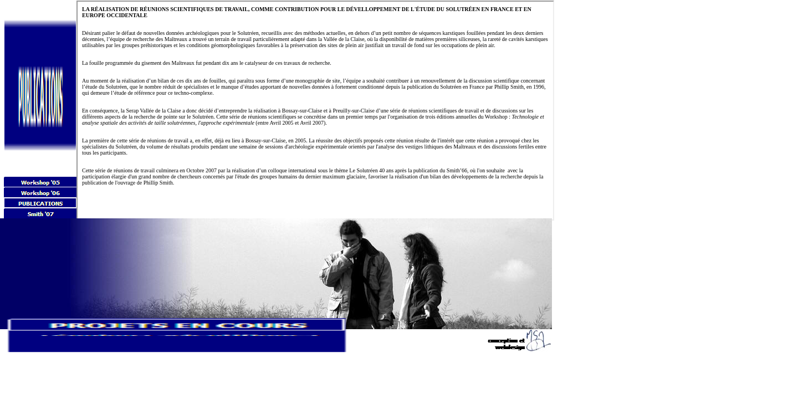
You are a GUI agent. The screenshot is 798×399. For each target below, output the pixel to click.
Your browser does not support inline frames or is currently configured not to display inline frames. (315, 111)
